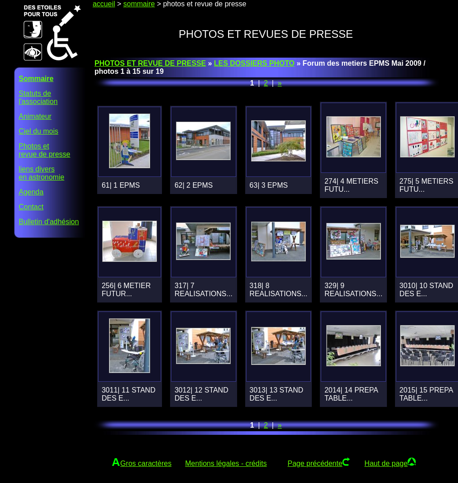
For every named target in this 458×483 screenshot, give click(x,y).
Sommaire (36, 78)
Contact (31, 207)
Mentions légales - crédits (226, 463)
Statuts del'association (38, 97)
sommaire (139, 4)
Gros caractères (145, 463)
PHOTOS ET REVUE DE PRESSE (150, 63)
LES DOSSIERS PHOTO (254, 63)
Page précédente (314, 463)
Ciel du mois (38, 131)
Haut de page (386, 463)
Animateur (35, 116)
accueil (104, 4)
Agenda (31, 192)
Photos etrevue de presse (45, 150)
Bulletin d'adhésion (49, 222)
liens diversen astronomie (41, 173)
